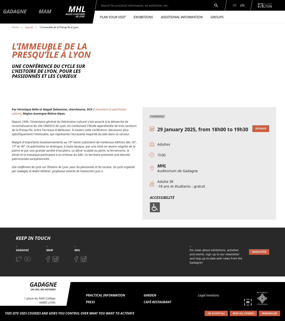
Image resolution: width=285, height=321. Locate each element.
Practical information (105, 295)
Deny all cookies (243, 313)
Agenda (29, 27)
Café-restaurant (157, 302)
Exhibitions (143, 17)
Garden (150, 295)
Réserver (260, 128)
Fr (234, 5)
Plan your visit (113, 17)
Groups (217, 17)
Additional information (182, 17)
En (242, 5)
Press (90, 302)
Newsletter (259, 252)
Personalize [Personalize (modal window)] (269, 313)
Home (15, 27)
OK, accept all (216, 313)
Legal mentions (208, 295)
